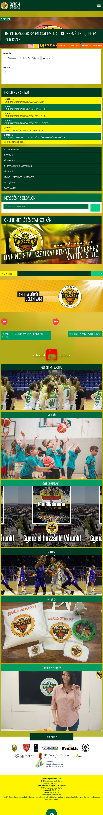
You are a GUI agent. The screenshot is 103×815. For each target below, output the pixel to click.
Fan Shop (51, 599)
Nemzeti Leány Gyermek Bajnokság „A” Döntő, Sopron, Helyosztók (26, 122)
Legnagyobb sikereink (11, 149)
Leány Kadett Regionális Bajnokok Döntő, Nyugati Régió (23, 129)
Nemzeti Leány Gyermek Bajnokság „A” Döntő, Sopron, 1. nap (24, 100)
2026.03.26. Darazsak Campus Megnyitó (85, 333)
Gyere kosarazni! (51, 483)
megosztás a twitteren (92, 45)
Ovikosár (51, 415)
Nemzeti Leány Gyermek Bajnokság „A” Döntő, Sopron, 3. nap (24, 114)
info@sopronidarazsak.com (53, 794)
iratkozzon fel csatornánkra (51, 355)
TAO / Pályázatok (9, 188)
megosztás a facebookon (68, 45)
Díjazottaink (8, 155)
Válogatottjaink (10, 160)
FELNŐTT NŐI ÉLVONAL (51, 367)
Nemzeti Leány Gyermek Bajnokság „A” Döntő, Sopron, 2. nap (24, 107)
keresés (95, 208)
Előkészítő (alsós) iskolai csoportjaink (18, 166)
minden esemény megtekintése (14, 142)
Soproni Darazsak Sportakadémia (18, 797)
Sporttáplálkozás (51, 668)
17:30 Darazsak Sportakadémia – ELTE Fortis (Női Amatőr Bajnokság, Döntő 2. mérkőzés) (34, 136)
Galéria (51, 552)
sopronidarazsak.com (37, 797)
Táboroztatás (9, 171)
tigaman (56, 799)
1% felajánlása (9, 182)
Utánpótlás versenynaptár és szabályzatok (19, 177)
